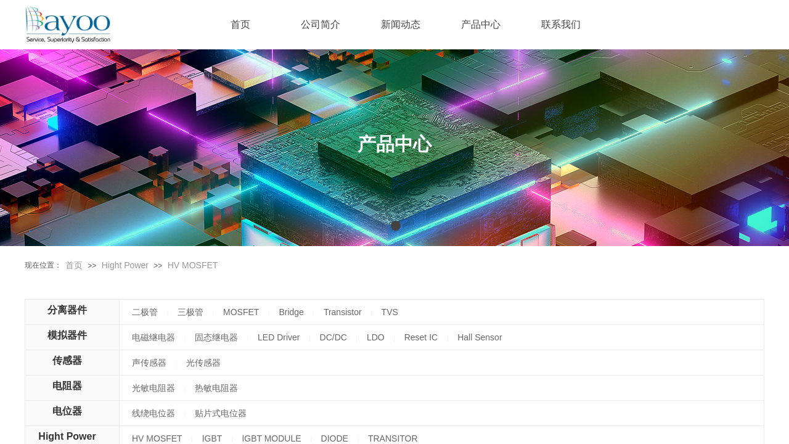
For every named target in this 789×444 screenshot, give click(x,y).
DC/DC (333, 337)
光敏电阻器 (153, 388)
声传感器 (149, 363)
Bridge (291, 312)
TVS (390, 312)
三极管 (190, 312)
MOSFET (241, 312)
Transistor (343, 312)
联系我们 (561, 24)
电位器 (67, 411)
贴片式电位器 (221, 413)
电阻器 (67, 385)
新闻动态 (400, 24)
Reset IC (421, 337)
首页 (74, 265)
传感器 (67, 360)
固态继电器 (216, 337)
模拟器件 (67, 335)
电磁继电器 (153, 337)
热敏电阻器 (216, 388)
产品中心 (481, 24)
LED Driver (279, 337)
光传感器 (203, 363)
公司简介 (320, 24)
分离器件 (67, 310)
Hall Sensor (479, 337)
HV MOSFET (193, 265)
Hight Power (125, 265)
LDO (376, 337)
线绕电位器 (153, 413)
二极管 (145, 312)
